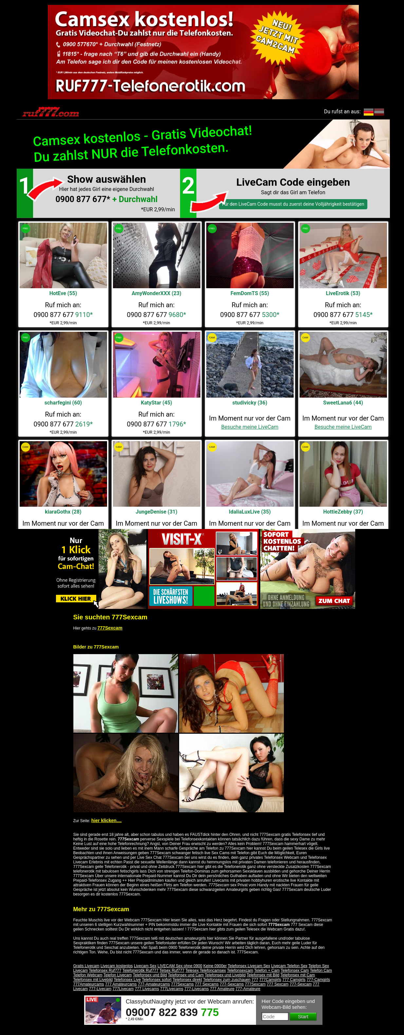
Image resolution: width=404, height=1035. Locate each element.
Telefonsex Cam (295, 970)
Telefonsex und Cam (186, 975)
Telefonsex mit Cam (297, 975)
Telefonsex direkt (187, 979)
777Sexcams (182, 984)
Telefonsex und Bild (150, 975)
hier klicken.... (106, 820)
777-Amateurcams (154, 984)
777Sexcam (110, 627)
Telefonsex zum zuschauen (226, 979)
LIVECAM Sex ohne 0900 (179, 966)
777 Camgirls (293, 979)
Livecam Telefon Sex (289, 966)
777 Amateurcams (121, 984)
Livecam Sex (145, 966)
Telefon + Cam (267, 970)
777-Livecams (196, 989)
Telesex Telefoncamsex (205, 970)
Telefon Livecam (117, 975)
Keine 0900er (215, 966)
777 (254, 979)
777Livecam (123, 989)
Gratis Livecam (86, 966)
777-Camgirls (318, 979)
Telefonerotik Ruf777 (140, 970)
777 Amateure (222, 989)
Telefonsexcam (240, 970)
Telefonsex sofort (157, 979)
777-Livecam (100, 989)
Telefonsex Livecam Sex (249, 966)
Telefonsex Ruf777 (105, 970)
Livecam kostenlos (117, 966)
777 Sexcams (207, 984)
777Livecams (171, 989)
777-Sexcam (301, 984)
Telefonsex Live (127, 979)
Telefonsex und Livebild (225, 975)
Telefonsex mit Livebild (93, 979)
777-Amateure (247, 989)
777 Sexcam (278, 984)
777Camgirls (270, 979)
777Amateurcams (88, 984)
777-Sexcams (232, 984)
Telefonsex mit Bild (263, 975)
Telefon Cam (321, 970)
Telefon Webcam (87, 975)
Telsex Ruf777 (171, 970)
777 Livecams (147, 989)
